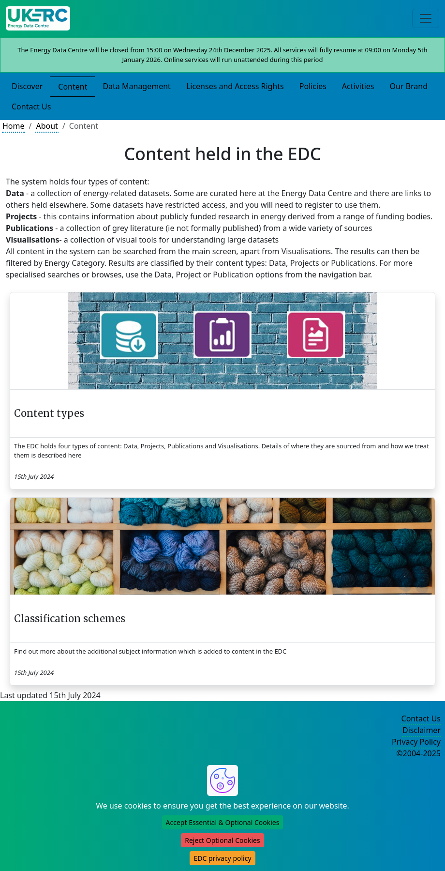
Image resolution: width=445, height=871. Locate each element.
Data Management (136, 86)
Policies (312, 86)
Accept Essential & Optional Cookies (223, 822)
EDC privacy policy (222, 858)
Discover (27, 86)
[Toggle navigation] (425, 18)
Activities (358, 86)
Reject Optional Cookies (222, 840)
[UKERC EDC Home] (38, 18)
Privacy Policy (416, 741)
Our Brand (408, 86)
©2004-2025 (418, 753)
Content (72, 86)
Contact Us (31, 106)
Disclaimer (421, 730)
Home (13, 126)
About (47, 126)
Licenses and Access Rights (235, 86)
